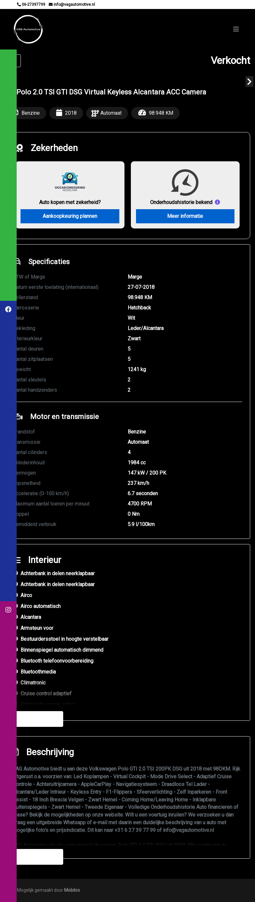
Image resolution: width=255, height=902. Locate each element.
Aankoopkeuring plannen (70, 216)
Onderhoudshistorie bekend (181, 202)
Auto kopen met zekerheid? (70, 202)
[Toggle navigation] (236, 29)
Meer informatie (185, 216)
